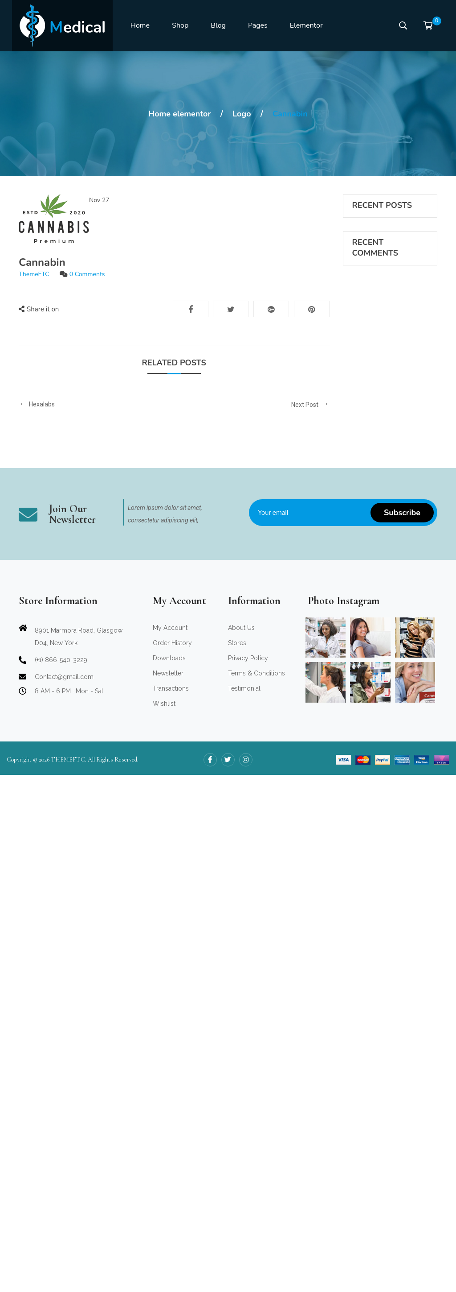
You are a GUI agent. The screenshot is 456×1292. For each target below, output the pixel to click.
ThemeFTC (34, 274)
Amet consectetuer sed (383, 294)
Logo (241, 113)
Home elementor (179, 113)
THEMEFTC (68, 1276)
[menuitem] (140, 26)
